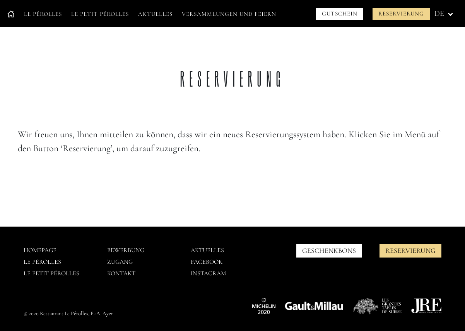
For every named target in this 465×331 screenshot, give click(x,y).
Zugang (120, 262)
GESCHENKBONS (329, 250)
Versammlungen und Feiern (229, 13)
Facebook (206, 262)
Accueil (11, 14)
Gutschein (339, 13)
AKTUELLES (207, 250)
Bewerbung (125, 250)
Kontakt (121, 273)
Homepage (40, 250)
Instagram (208, 273)
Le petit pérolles (51, 273)
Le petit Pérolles (100, 13)
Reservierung (401, 13)
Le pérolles (42, 262)
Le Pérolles (43, 13)
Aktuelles (155, 13)
